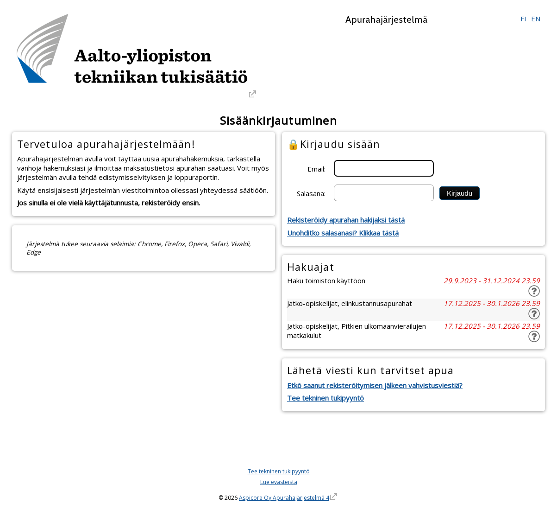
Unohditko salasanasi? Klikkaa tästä (343, 232)
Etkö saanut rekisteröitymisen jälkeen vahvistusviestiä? (375, 385)
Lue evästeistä (278, 482)
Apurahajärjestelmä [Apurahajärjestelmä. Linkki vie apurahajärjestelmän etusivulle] (386, 19)
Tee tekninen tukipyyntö (325, 397)
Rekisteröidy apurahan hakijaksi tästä (346, 219)
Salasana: (311, 193)
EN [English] (535, 18)
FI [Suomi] (523, 18)
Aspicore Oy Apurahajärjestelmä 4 (284, 498)
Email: (316, 168)
